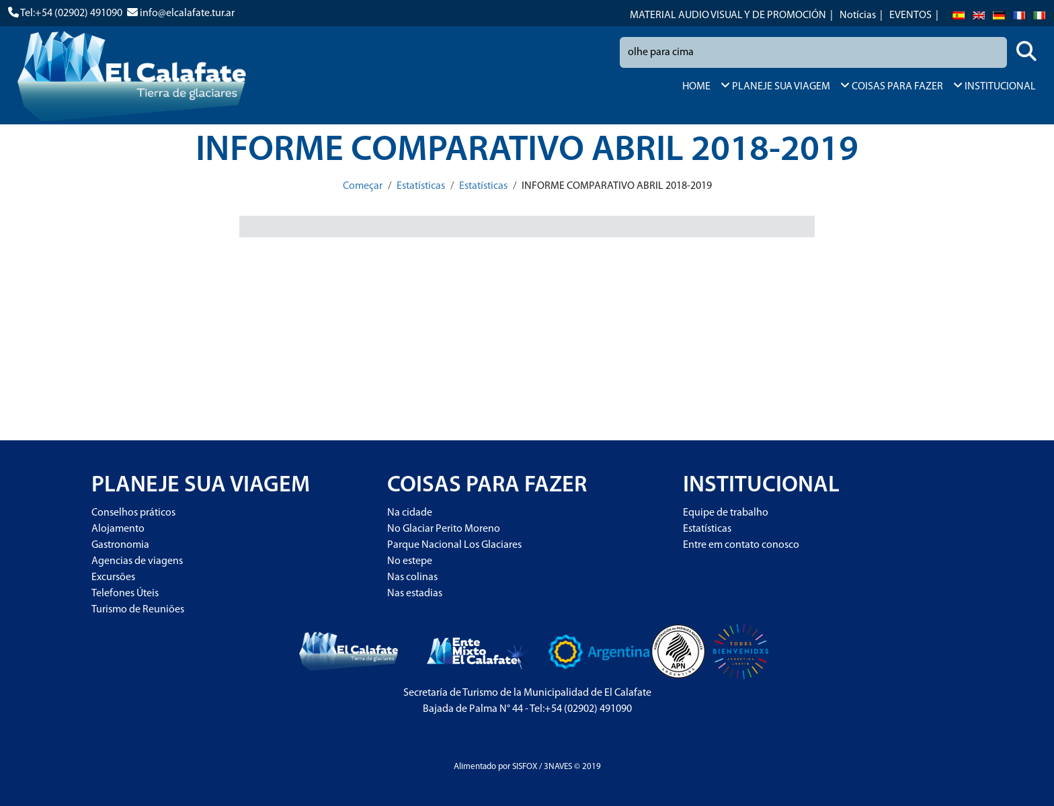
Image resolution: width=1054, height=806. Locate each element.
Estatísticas (421, 186)
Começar (362, 186)
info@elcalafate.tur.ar (187, 13)
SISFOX (524, 766)
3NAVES (558, 766)
